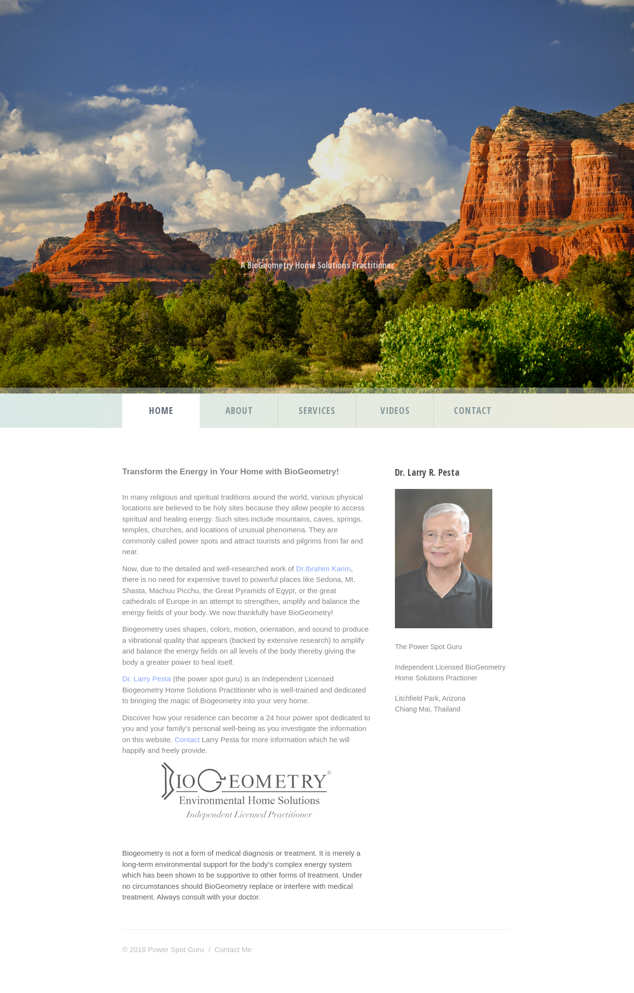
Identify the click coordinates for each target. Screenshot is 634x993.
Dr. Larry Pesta (146, 678)
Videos (395, 410)
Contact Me (233, 949)
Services (317, 410)
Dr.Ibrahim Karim (323, 568)
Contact (473, 410)
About (239, 410)
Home (161, 410)
